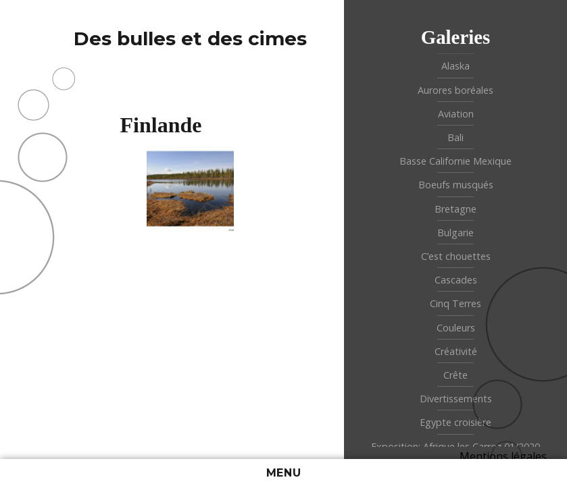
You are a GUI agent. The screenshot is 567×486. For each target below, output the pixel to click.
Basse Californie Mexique (455, 161)
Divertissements (456, 398)
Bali (455, 137)
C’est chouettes (456, 256)
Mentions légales (503, 456)
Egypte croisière (455, 422)
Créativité (456, 351)
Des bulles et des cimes (190, 38)
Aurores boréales (455, 90)
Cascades (456, 279)
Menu (283, 472)
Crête (455, 375)
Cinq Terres (455, 303)
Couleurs (456, 327)
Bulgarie (455, 232)
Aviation (456, 113)
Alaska (455, 65)
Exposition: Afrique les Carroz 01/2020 (455, 446)
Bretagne (455, 208)
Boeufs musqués (455, 184)
